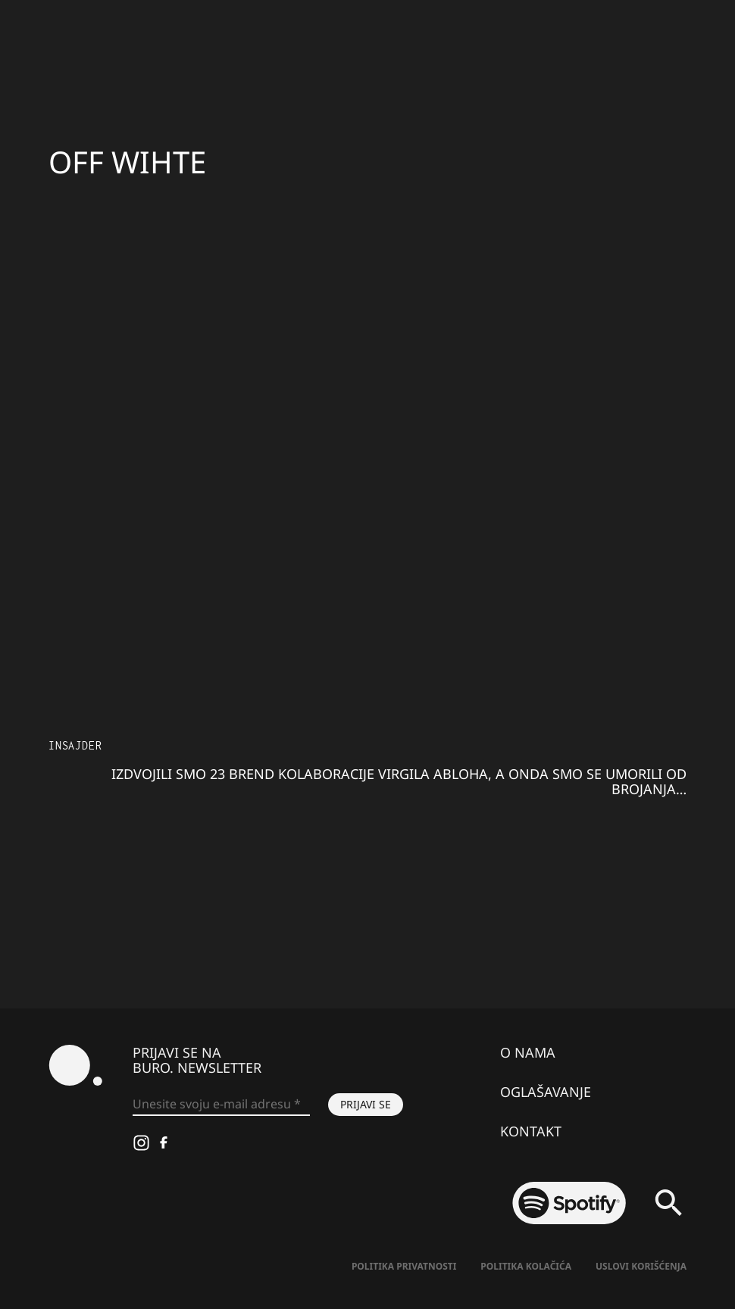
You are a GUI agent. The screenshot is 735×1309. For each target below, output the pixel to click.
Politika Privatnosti (404, 1266)
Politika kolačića (525, 1266)
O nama (527, 1052)
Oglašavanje (545, 1092)
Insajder (75, 745)
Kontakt (530, 1131)
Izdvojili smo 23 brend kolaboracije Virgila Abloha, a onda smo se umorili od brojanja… (399, 781)
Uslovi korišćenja (641, 1266)
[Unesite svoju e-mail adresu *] (221, 1104)
